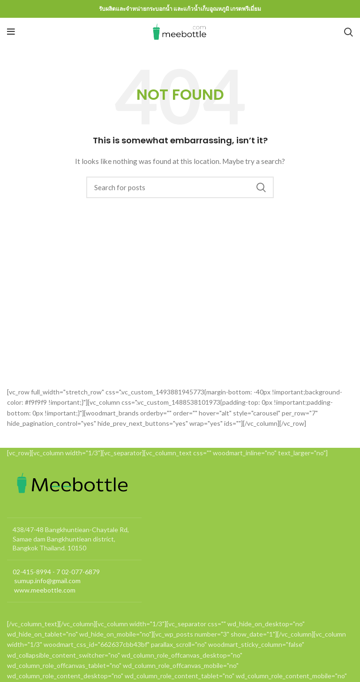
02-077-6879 (80, 572)
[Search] (348, 31)
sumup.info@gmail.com (47, 581)
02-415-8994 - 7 (36, 572)
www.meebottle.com (44, 590)
